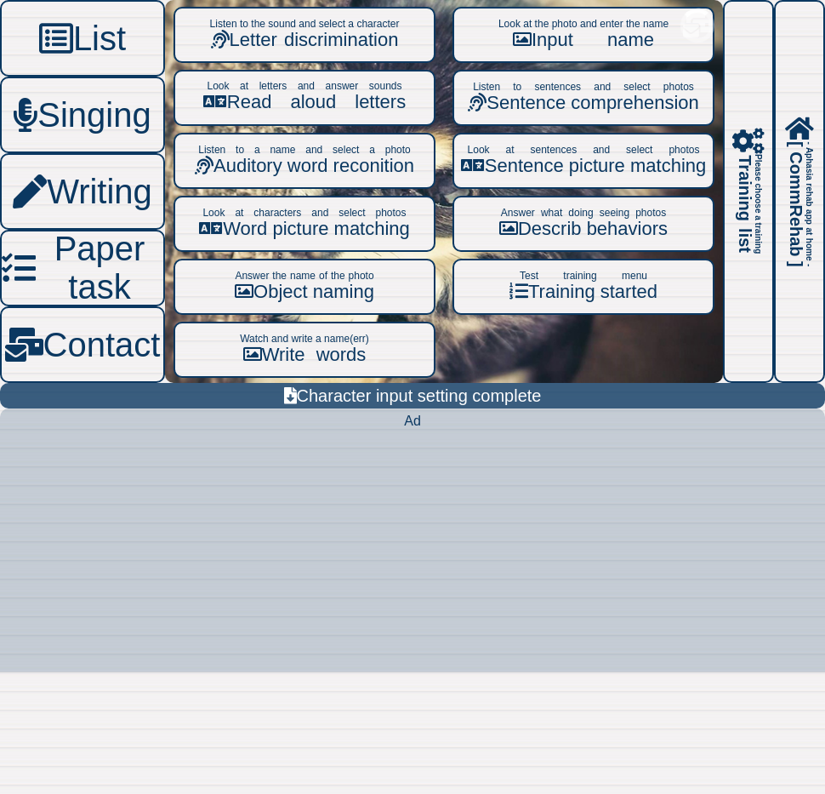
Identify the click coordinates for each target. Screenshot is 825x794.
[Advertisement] (412, 553)
